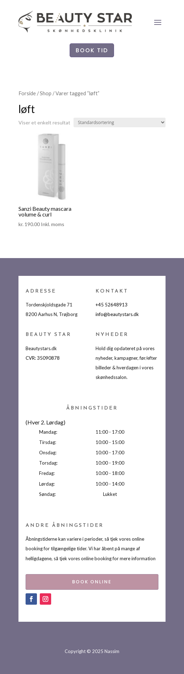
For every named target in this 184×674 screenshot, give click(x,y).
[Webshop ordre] (120, 122)
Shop (46, 93)
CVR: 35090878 (43, 358)
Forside (27, 93)
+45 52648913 (112, 304)
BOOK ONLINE (92, 581)
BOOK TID (92, 50)
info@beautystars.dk (117, 314)
